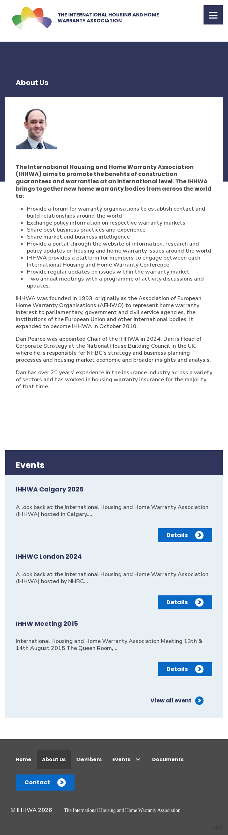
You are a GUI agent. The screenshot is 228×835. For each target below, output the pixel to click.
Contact (37, 782)
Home (23, 759)
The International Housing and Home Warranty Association (122, 810)
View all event (171, 700)
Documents (168, 759)
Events (121, 759)
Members (89, 759)
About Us (54, 759)
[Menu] (213, 14)
